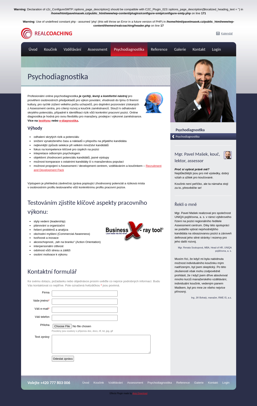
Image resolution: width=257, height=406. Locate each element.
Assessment (97, 49)
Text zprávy (42, 336)
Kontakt (199, 49)
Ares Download (140, 396)
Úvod (33, 49)
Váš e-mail (41, 308)
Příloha (44, 325)
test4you (45, 120)
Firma (45, 292)
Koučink (50, 49)
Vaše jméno (41, 300)
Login (216, 49)
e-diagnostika (68, 120)
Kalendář (227, 33)
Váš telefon (42, 316)
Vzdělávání (72, 49)
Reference (159, 49)
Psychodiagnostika (129, 49)
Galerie (180, 49)
